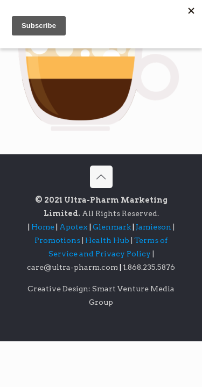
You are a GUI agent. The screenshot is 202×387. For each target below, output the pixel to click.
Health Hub (108, 240)
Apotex (76, 227)
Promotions (58, 240)
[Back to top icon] (101, 177)
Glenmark (113, 227)
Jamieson (154, 227)
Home (43, 227)
